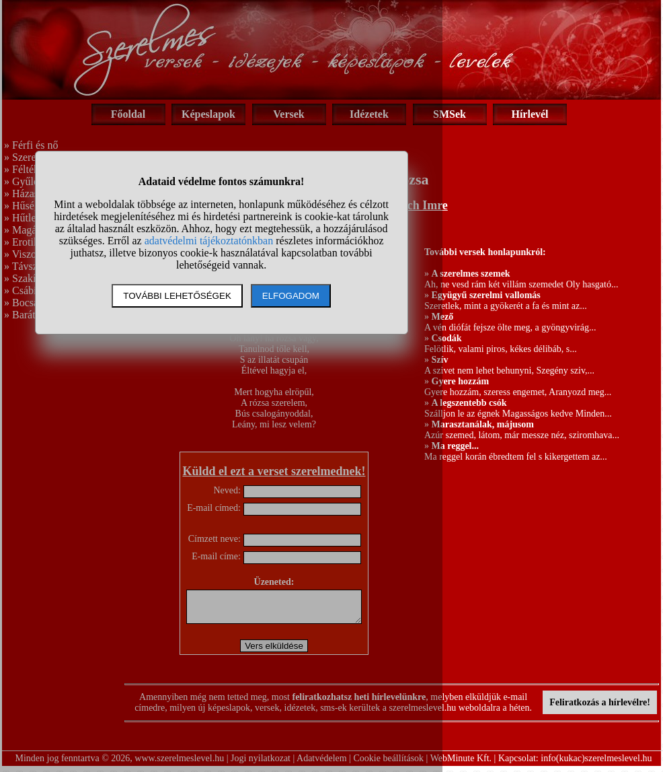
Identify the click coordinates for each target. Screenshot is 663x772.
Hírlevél (529, 114)
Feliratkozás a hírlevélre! (599, 708)
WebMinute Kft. (461, 764)
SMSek (449, 114)
